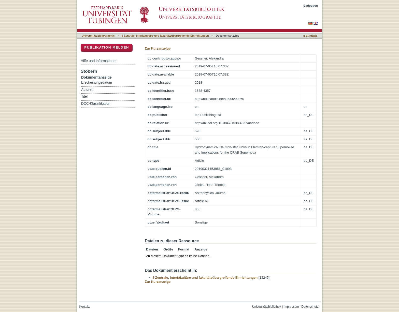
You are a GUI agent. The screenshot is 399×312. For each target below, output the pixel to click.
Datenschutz (309, 306)
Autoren (87, 90)
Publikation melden (106, 47)
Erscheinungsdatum (96, 82)
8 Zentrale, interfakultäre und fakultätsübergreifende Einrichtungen (165, 35)
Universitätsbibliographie (98, 35)
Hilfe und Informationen (99, 61)
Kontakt (84, 306)
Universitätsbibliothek (266, 306)
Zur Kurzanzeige (157, 48)
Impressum (291, 306)
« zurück (310, 36)
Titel (84, 96)
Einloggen (311, 5)
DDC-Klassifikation (95, 104)
